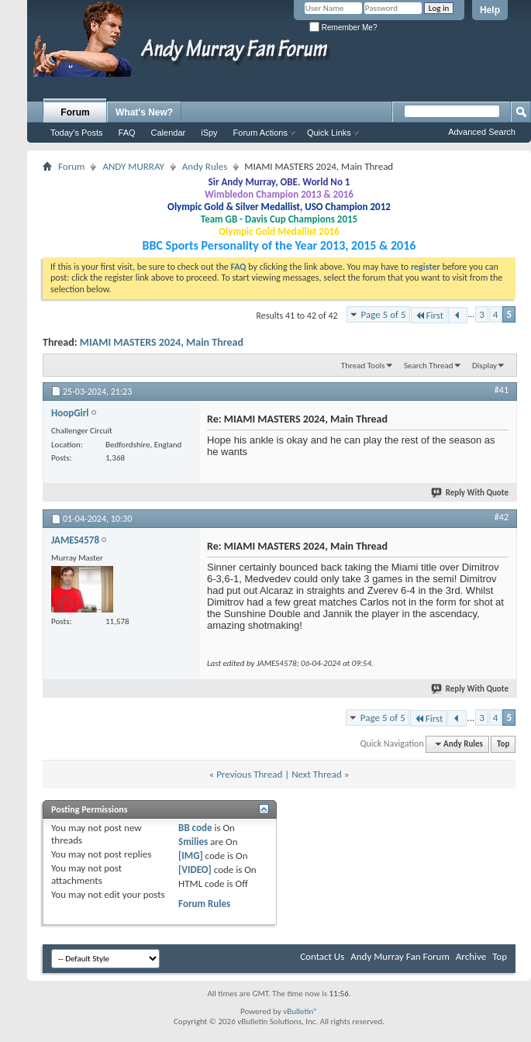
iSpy (209, 132)
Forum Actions (260, 132)
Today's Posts (76, 132)
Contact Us (322, 956)
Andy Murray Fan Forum (400, 956)
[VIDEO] (195, 869)
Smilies (193, 841)
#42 (502, 517)
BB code (195, 827)
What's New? (144, 112)
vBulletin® (300, 1011)
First (429, 315)
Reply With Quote (471, 493)
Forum (74, 112)
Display (484, 366)
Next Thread (316, 774)
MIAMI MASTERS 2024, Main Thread (161, 342)
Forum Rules (204, 903)
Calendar (168, 132)
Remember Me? (343, 27)
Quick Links (329, 132)
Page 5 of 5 (383, 314)
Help (490, 10)
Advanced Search (481, 131)
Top (503, 744)
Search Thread (428, 366)
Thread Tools (363, 366)
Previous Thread (249, 774)
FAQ (127, 132)
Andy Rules (204, 166)
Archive (471, 956)
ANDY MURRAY (133, 166)
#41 (502, 390)
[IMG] (190, 855)
